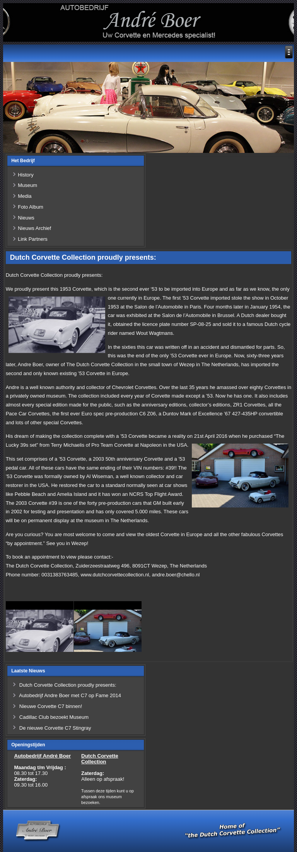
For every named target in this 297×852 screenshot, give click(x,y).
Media (24, 196)
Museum (27, 185)
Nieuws (26, 218)
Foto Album (30, 207)
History (25, 175)
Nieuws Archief (34, 228)
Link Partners (33, 239)
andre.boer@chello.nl (176, 575)
